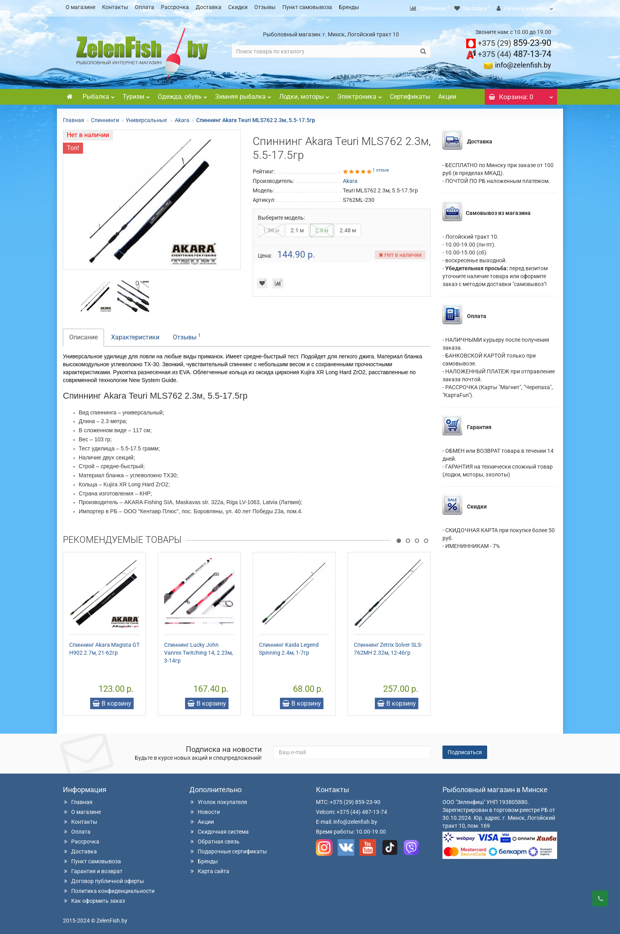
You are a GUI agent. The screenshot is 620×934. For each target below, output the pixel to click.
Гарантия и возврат (93, 869)
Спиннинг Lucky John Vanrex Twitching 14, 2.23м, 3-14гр (198, 650)
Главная (73, 118)
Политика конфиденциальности (109, 888)
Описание (83, 335)
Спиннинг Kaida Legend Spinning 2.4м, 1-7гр (289, 646)
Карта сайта (209, 869)
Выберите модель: (281, 215)
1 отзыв (380, 167)
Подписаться (465, 750)
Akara (182, 118)
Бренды (349, 7)
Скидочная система (219, 829)
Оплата (144, 7)
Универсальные (147, 118)
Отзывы (265, 7)
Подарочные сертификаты (228, 849)
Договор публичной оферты (103, 879)
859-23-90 (514, 40)
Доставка (208, 7)
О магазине (80, 7)
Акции (447, 94)
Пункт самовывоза (307, 7)
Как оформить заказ (94, 898)
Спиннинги (105, 118)
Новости (204, 809)
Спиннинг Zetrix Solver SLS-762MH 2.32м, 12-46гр (388, 646)
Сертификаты (410, 94)
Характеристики (135, 335)
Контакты (115, 7)
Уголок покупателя (218, 800)
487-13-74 (514, 51)
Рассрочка (175, 7)
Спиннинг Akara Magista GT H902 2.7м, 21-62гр (104, 646)
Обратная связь (214, 839)
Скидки (238, 7)
